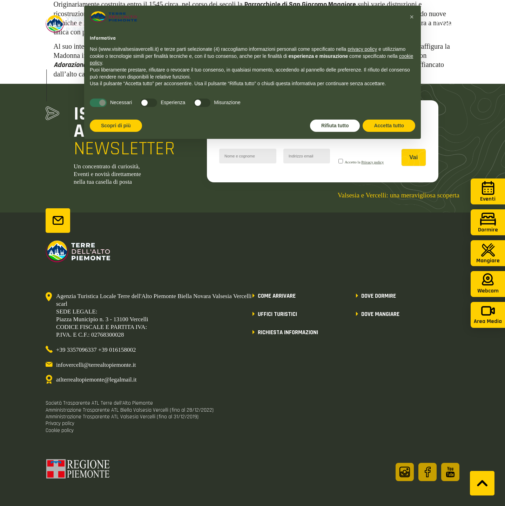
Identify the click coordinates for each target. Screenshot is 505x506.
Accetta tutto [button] (389, 125)
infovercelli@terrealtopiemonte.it (96, 365)
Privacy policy (372, 162)
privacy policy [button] (362, 49)
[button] (411, 16)
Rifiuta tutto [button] (335, 125)
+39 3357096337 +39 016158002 (96, 349)
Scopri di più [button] (116, 125)
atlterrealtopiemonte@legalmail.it (96, 379)
